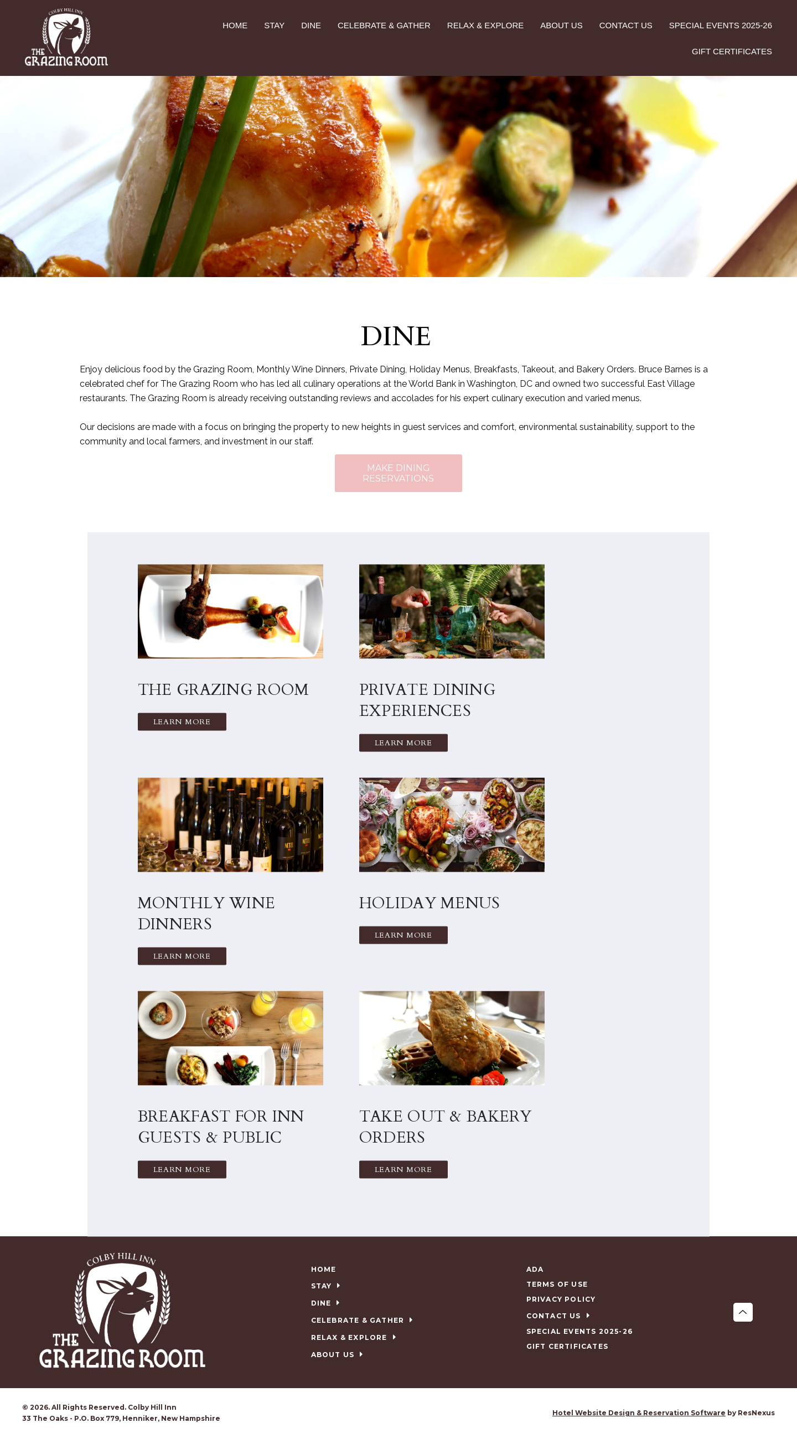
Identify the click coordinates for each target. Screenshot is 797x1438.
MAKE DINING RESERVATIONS (398, 473)
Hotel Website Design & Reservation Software (639, 1413)
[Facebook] (387, 1413)
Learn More (182, 721)
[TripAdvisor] (410, 1413)
